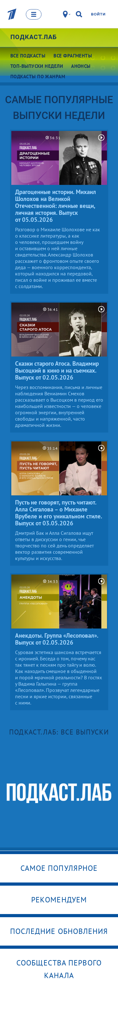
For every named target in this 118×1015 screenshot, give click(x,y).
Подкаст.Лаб (33, 37)
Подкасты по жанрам (37, 77)
